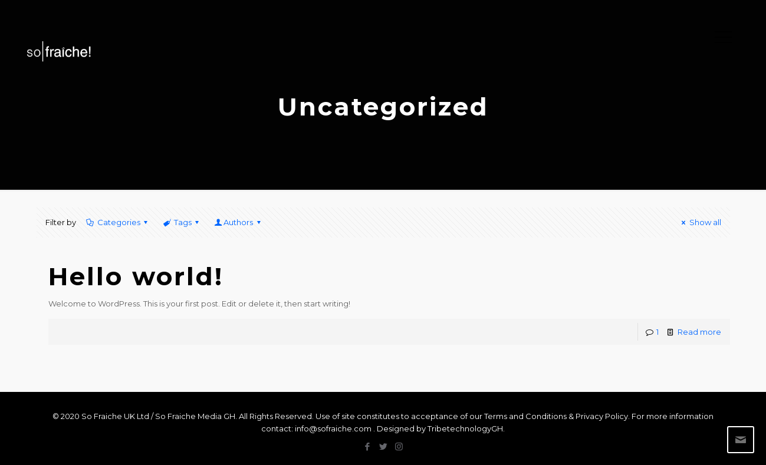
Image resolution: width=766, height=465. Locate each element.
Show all (699, 222)
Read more (699, 332)
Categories (118, 222)
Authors (238, 222)
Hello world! (135, 276)
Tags (182, 222)
